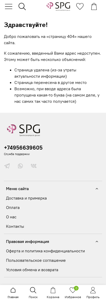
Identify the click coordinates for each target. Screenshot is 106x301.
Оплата (13, 207)
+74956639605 (23, 147)
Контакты (15, 226)
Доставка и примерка (26, 198)
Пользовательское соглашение (36, 260)
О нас (11, 216)
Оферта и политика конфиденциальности (45, 250)
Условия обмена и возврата (32, 269)
